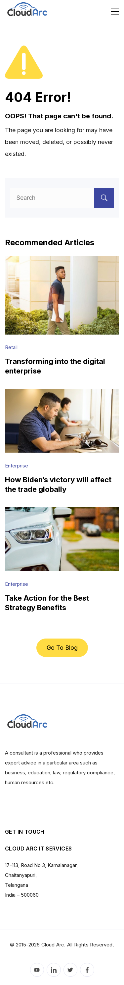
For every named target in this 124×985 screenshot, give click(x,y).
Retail (11, 347)
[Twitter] (70, 970)
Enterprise (16, 466)
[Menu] (115, 11)
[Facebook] (87, 970)
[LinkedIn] (54, 970)
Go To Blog (62, 647)
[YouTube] (37, 970)
